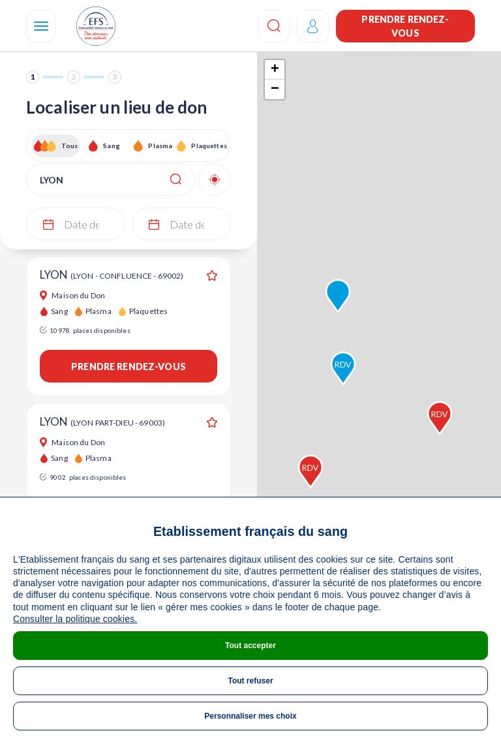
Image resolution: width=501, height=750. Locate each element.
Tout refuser (250, 680)
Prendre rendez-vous (405, 26)
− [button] (275, 89)
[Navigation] (41, 26)
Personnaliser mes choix (250, 716)
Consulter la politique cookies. (75, 619)
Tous (69, 145)
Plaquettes (208, 145)
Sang (111, 145)
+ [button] (275, 70)
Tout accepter (250, 645)
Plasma (160, 145)
